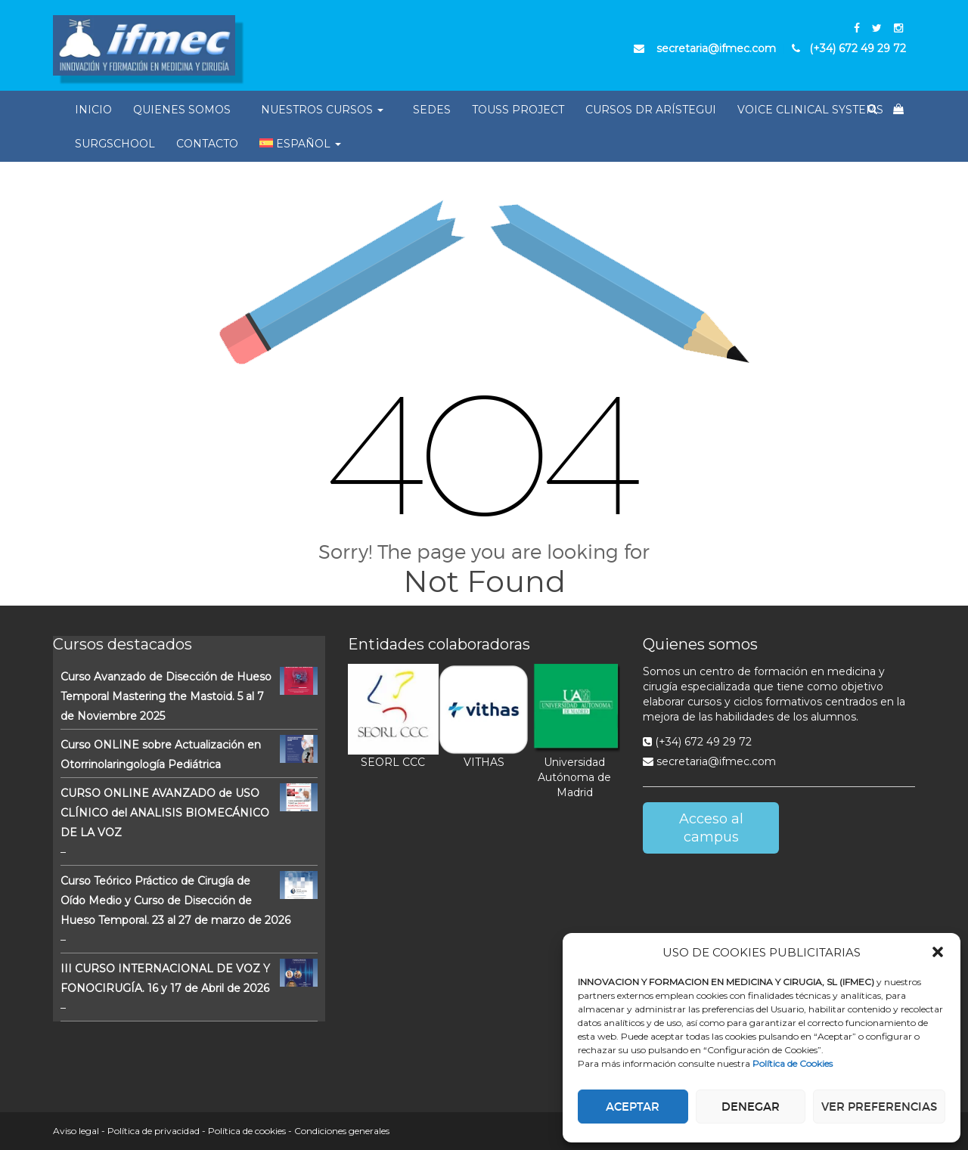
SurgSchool (115, 143)
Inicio (93, 109)
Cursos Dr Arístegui (650, 109)
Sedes (432, 109)
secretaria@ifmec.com (709, 761)
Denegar (750, 1106)
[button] (937, 951)
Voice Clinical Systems (810, 109)
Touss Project (518, 109)
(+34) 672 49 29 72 (697, 742)
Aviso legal (76, 1130)
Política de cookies (247, 1130)
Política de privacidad (153, 1130)
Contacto (207, 143)
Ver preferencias (879, 1106)
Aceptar (632, 1106)
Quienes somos (182, 109)
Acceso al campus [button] (711, 828)
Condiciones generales (341, 1130)
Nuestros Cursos (322, 109)
